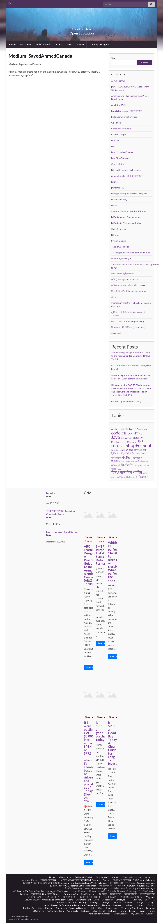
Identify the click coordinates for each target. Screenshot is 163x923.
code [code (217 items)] (116, 432)
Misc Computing (119, 199)
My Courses (137, 913)
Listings (83, 902)
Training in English (99, 44)
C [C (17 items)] (148, 429)
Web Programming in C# (123, 258)
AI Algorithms (118, 80)
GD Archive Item (55, 910)
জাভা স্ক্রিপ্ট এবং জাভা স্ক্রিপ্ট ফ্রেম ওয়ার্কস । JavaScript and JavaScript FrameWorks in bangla (65, 883)
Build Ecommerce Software (124, 116)
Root (116, 235)
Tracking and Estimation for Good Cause (130, 252)
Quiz (59, 44)
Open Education (81, 28)
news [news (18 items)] (134, 442)
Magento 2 (119, 187)
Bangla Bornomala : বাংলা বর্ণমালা (126, 111)
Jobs (69, 44)
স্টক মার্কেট (116, 333)
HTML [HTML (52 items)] (138, 433)
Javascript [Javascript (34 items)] (126, 437)
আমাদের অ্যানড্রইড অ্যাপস (122, 273)
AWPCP (117, 902)
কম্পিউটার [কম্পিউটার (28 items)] (116, 458)
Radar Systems (118, 229)
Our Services (102, 877)
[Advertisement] (56, 103)
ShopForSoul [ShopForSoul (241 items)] (138, 445)
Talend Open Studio (121, 246)
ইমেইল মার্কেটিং (69, 896)
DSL (113, 146)
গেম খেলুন (102, 894)
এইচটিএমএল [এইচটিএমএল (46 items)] (127, 453)
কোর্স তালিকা (43, 44)
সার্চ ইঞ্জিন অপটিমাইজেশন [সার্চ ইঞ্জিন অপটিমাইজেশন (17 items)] (125, 477)
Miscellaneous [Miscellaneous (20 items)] (117, 442)
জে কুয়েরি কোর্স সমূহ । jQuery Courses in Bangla (132, 883)
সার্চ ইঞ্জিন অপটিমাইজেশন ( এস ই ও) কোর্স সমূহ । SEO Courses (40, 891)
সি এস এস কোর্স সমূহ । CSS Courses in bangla (134, 880)
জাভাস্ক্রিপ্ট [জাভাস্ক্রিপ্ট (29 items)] (137, 458)
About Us (150, 877)
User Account (121, 913)
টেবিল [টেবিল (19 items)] (128, 462)
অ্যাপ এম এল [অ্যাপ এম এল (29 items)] (140, 450)
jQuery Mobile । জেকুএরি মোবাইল (126, 175)
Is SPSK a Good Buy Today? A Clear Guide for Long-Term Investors (112, 743)
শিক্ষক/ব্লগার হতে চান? (132, 877)
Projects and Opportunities (127, 217)
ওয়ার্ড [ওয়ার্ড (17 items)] (138, 454)
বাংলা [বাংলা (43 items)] (147, 465)
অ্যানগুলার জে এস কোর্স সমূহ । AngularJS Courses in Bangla (127, 885)
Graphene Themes (30, 919)
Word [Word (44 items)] (129, 449)
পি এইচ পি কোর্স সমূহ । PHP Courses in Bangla (85, 888)
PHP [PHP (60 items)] (140, 441)
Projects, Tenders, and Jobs (127, 223)
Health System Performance (127, 170)
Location (50, 493)
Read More (89, 667)
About (80, 44)
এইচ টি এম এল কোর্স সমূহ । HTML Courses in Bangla (85, 880)
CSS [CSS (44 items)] (124, 433)
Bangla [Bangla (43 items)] (124, 429)
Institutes (26, 44)
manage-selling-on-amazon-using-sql (129, 193)
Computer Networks (121, 128)
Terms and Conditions (132, 908)
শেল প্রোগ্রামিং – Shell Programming (127, 321)
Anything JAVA (118, 105)
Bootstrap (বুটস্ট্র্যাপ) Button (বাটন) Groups (40, 894)
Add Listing (96, 908)
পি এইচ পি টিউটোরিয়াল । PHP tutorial (128, 291)
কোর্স (147, 899)
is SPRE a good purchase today (126, 401)
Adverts (128, 902)
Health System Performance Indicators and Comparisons (71, 905)
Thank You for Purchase (98, 913)
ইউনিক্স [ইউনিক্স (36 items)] (115, 453)
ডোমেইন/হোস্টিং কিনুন (90, 896)
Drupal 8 (115, 140)
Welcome (150, 896)
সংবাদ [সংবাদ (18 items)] (113, 477)
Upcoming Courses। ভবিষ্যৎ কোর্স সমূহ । (39, 880)
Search (115, 58)
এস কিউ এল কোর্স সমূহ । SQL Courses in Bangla (132, 888)
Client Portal (99, 910)
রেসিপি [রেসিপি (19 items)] (145, 473)
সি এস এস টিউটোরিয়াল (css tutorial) (128, 327)
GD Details (72, 910)
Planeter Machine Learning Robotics (128, 211)
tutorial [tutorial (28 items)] (114, 450)
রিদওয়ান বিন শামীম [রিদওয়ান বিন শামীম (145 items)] (126, 472)
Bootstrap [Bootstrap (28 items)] (142, 429)
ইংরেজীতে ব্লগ (109, 896)
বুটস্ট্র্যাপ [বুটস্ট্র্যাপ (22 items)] (114, 469)
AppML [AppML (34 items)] (115, 429)
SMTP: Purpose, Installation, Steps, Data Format (100, 555)
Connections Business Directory (71, 908)
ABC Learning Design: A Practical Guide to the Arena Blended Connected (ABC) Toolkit (130, 355)
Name (114, 205)
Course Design (118, 134)
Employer (120, 899)
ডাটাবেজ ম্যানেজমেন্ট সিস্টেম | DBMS (128, 285)
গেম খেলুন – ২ (53, 896)
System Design (118, 240)
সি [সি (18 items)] (136, 477)
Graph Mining (117, 164)
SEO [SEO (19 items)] (122, 446)
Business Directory (66, 902)
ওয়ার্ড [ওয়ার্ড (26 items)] (144, 453)
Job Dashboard (83, 899)
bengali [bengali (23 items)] (132, 429)
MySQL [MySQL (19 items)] (128, 442)
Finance (113, 537)
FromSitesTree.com (120, 158)
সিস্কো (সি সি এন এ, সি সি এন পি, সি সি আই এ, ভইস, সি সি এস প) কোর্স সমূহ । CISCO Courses (113, 891)
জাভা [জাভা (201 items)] (127, 457)
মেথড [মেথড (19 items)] (120, 469)
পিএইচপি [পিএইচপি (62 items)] (127, 465)
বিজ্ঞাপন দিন (115, 894)
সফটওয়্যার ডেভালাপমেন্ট (131, 896)
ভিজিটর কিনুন (130, 894)
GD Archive (38, 910)
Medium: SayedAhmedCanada (37, 908)
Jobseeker (107, 899)
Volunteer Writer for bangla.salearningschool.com (49, 899)
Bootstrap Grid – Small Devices (62, 531)
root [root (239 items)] (115, 445)
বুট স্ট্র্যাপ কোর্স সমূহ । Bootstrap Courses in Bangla (73, 885)
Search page (112, 908)
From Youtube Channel (122, 152)
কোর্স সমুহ (137, 899)
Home (12, 44)
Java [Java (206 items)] (115, 437)
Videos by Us (65, 877)
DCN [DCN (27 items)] (130, 433)
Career (115, 877)
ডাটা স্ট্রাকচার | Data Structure (125, 279)
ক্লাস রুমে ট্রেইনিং (35, 896)
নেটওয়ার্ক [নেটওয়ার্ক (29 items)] (115, 465)
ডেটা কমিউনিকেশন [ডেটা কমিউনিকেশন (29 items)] (139, 461)
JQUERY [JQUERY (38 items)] (138, 437)
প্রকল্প (113, 297)
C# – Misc (116, 122)
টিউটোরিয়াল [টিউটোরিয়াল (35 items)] (118, 461)
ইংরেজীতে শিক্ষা (147, 894)
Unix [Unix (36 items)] (122, 449)
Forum (123, 910)
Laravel (114, 181)
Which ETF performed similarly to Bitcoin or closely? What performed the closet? (112, 561)
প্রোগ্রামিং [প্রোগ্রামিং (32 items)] (138, 465)
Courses (150, 913)
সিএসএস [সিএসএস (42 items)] (143, 476)
